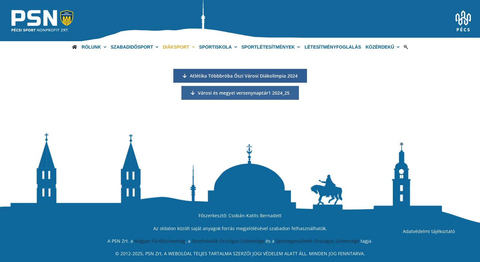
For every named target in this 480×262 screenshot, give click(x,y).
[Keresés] (406, 47)
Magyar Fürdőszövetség (159, 241)
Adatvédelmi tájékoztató (429, 231)
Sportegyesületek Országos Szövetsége (317, 241)
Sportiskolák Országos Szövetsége (228, 241)
